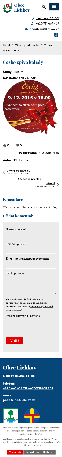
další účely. (37, 434)
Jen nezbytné (32, 452)
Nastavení (48, 452)
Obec (18, 45)
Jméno (16, 244)
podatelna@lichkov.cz (44, 29)
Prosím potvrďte (23, 316)
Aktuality (33, 45)
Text (15, 273)
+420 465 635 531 (47, 18)
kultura (18, 72)
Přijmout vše (15, 452)
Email (27, 258)
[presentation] (31, 325)
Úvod (6, 45)
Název (16, 229)
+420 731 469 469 (47, 23)
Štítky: (7, 72)
